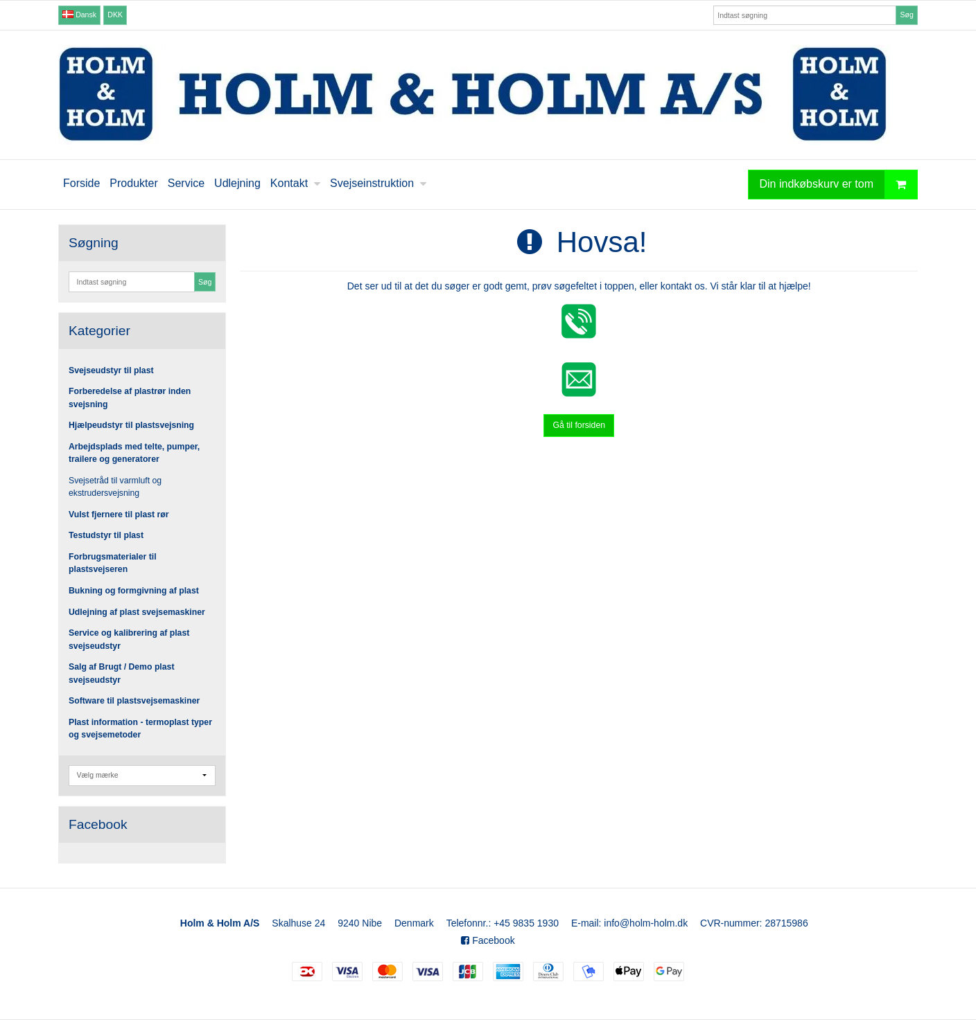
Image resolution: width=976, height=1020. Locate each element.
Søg (906, 14)
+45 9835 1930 (526, 923)
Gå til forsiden (578, 425)
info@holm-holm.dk (646, 923)
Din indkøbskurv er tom (839, 184)
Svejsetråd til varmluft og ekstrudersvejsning (115, 487)
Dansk (79, 14)
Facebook (487, 940)
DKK (115, 14)
